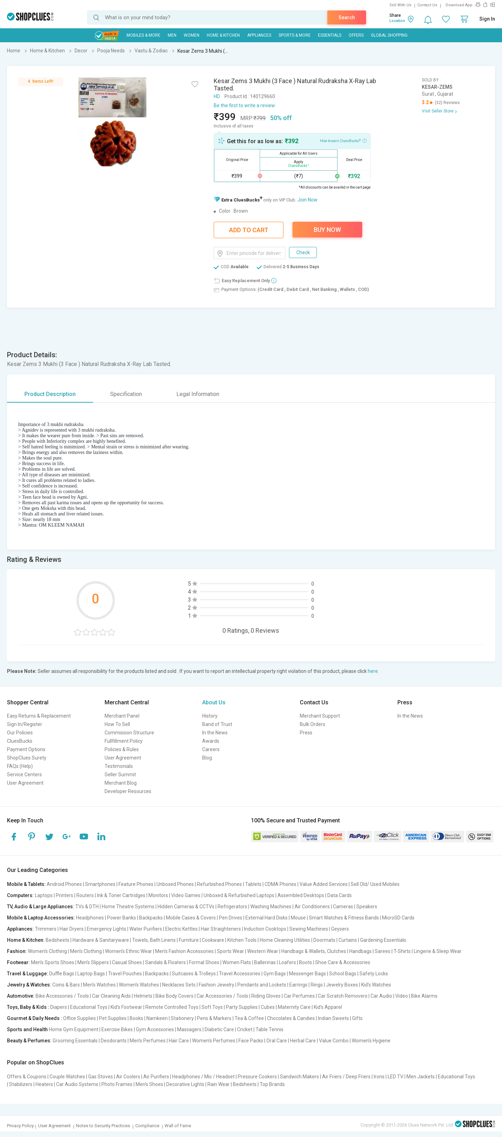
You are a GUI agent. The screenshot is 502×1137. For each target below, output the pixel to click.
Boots (305, 962)
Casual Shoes (127, 962)
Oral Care (276, 1040)
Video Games (185, 895)
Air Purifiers (156, 1076)
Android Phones (64, 884)
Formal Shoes (204, 962)
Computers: (20, 895)
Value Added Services (323, 884)
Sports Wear (230, 951)
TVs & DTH (87, 906)
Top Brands (272, 1084)
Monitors (158, 895)
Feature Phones (136, 884)
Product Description (50, 394)
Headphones (90, 917)
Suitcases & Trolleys (194, 973)
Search (347, 17)
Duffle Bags (61, 973)
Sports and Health (27, 1029)
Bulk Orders (312, 724)
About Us (214, 702)
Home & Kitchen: (26, 940)
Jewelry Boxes (342, 985)
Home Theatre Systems (128, 906)
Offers (356, 35)
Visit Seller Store (438, 111)
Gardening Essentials (383, 940)
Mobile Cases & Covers (191, 917)
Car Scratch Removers (342, 996)
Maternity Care (294, 1007)
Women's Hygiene (371, 1040)
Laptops (44, 895)
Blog (207, 758)
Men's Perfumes (148, 1040)
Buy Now (327, 229)
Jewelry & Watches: (29, 985)
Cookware (213, 940)
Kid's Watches (376, 985)
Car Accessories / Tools (222, 996)
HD (217, 96)
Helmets (143, 996)
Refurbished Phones (219, 884)
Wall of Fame (178, 1125)
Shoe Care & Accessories (342, 962)
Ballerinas (265, 962)
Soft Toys (212, 1007)
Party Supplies (242, 1007)
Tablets (253, 884)
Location (397, 21)
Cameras (343, 906)
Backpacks (151, 917)
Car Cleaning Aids (111, 996)
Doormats (324, 940)
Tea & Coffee (249, 1018)
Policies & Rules (122, 749)
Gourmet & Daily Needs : (34, 1018)
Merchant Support (320, 716)
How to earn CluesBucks (343, 140)
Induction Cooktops (265, 929)
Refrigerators (232, 906)
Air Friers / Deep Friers (346, 1076)
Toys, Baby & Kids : (28, 1007)
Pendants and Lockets (261, 985)
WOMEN (191, 35)
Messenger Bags (307, 973)
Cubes (268, 1007)
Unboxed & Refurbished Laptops (239, 895)
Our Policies (20, 732)
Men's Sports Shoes (52, 962)
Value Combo (334, 1040)
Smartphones (100, 884)
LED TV (395, 1076)
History (210, 716)
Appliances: (20, 929)
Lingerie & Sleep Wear (438, 951)
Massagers (189, 1029)
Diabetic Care (219, 1029)
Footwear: (18, 962)
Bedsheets (57, 940)
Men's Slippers (93, 962)
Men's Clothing (86, 951)
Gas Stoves (100, 1076)
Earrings (298, 985)
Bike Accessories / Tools (62, 996)
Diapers (58, 1007)
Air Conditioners (312, 906)
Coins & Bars (66, 985)
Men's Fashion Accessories (184, 951)
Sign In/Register (24, 724)
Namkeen (157, 1018)
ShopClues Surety (26, 758)
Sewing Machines (308, 929)
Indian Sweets (333, 1018)
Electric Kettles (181, 929)
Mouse (298, 917)
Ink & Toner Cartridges (121, 895)
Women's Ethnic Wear (128, 951)
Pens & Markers (214, 1018)
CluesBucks (19, 741)
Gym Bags (275, 973)
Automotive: (21, 996)
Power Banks (121, 917)
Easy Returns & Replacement (39, 716)
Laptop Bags (91, 973)
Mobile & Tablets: (26, 884)
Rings (317, 985)
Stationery (182, 1018)
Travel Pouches (125, 973)
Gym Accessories (155, 1029)
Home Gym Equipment (73, 1029)
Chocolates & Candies (291, 1018)
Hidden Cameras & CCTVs (186, 906)
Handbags (360, 951)
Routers (85, 895)
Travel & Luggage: (27, 973)
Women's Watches (139, 985)
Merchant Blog (121, 783)
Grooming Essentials (75, 1040)
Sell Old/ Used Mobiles (375, 884)
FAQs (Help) (20, 766)
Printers (64, 895)
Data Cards (339, 895)
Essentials (329, 35)
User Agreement (25, 783)
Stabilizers (20, 1084)
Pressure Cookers (257, 1076)
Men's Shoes (149, 1084)
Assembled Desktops (300, 895)
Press (306, 732)
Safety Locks (373, 973)
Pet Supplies (113, 1018)
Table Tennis (269, 1029)
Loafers (287, 962)
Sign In (487, 19)
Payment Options (26, 749)
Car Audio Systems (77, 1084)
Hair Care (179, 1040)
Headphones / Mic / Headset (203, 1076)
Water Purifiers (145, 929)
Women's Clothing (47, 951)
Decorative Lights (185, 1084)
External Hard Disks (266, 917)
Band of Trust (217, 724)
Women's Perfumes (213, 1040)
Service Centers (24, 774)
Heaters (44, 1084)
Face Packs (250, 1040)
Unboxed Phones (175, 884)
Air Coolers (128, 1076)
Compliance (147, 1125)
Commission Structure (129, 732)
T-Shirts (402, 951)
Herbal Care (303, 1040)
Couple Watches (67, 1076)
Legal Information (197, 394)
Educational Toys (88, 1007)
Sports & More (295, 35)
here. (373, 671)
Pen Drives (230, 917)
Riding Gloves (266, 996)
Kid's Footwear (126, 1007)
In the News (215, 732)
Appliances (259, 35)
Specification (126, 394)
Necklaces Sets (179, 985)
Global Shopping (389, 35)
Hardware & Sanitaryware (101, 940)
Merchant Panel (122, 716)
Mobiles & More (143, 35)
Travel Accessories (239, 973)
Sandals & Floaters (165, 962)
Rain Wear (218, 1084)
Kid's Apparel (328, 1007)
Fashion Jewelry (216, 985)
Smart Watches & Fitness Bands (344, 917)
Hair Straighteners (221, 929)
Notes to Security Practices (103, 1125)
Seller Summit (120, 774)
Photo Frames (116, 1084)
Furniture (189, 940)
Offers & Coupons (26, 1076)
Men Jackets (420, 1076)
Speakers (366, 906)
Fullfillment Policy (124, 741)
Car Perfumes (299, 996)
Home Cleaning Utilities (285, 940)
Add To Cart (248, 230)
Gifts (357, 1018)
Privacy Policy (20, 1125)
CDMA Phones (280, 884)
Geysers (340, 929)
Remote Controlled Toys (171, 1007)
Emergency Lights (106, 929)
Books (136, 1018)
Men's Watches (99, 985)
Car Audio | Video (389, 996)
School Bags (342, 973)
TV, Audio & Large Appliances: (40, 906)
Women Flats (236, 962)
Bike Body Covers (174, 996)
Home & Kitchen (223, 35)
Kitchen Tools (242, 940)
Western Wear (262, 951)
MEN (172, 35)
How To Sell (117, 724)
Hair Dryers (72, 929)
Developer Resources (128, 791)
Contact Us (427, 5)
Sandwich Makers (299, 1076)
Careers (211, 749)
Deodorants (114, 1040)
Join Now (307, 200)
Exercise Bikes (117, 1029)
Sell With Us (400, 5)
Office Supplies (79, 1018)
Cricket (244, 1029)
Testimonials (119, 766)
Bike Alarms (424, 996)
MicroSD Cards (398, 917)
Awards (210, 741)
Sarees (382, 951)
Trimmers (45, 929)
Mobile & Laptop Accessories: (41, 917)
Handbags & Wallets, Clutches (313, 951)
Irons (379, 1076)
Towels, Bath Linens (154, 940)
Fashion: (17, 951)
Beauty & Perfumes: (29, 1040)
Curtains (348, 940)
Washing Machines (270, 906)
